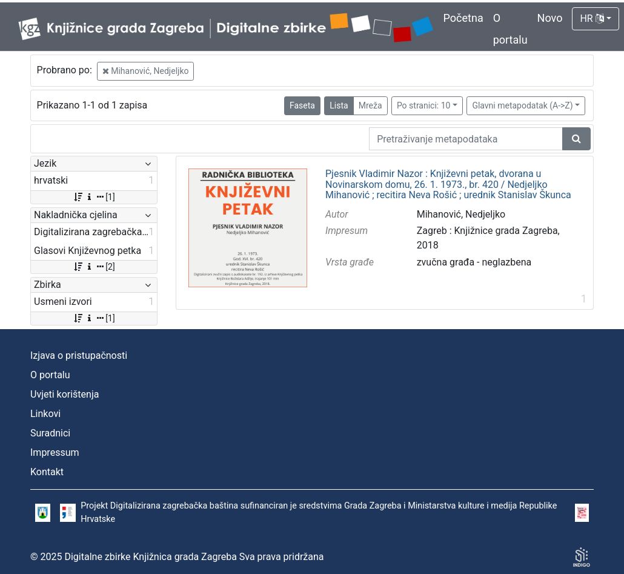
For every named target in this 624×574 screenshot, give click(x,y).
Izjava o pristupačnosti (78, 355)
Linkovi (45, 413)
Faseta (302, 105)
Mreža (370, 105)
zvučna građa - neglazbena (474, 262)
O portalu (50, 375)
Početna (463, 18)
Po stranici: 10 (424, 105)
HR (591, 18)
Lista (339, 105)
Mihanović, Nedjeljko (145, 71)
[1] (94, 197)
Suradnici (50, 433)
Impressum (54, 452)
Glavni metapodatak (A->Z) (522, 105)
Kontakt (47, 472)
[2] (94, 267)
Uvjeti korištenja (64, 394)
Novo (550, 18)
